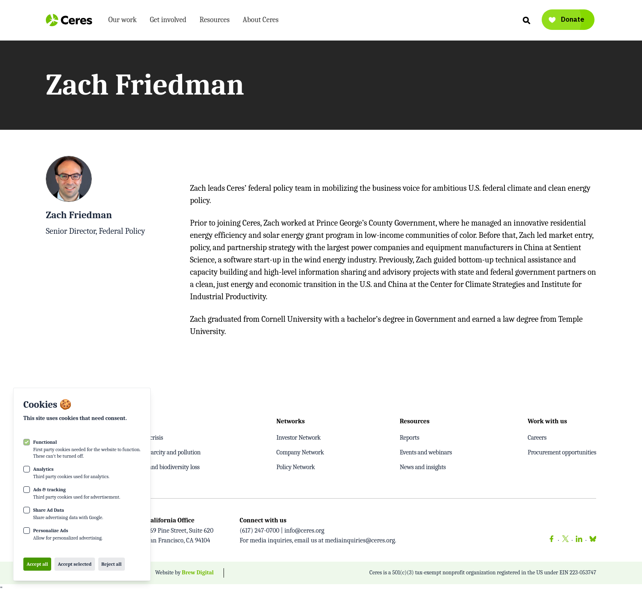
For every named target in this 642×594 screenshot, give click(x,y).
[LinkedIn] (578, 540)
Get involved (168, 21)
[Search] (526, 20)
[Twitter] (565, 540)
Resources (214, 21)
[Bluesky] (591, 540)
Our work (123, 21)
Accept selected (74, 564)
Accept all (37, 564)
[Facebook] (551, 540)
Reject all (112, 564)
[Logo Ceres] (69, 20)
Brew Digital (198, 572)
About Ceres (260, 21)
